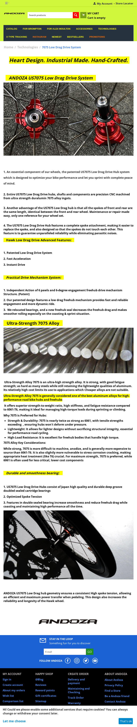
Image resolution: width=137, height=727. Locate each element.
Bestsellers (75, 37)
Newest (57, 37)
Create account (13, 685)
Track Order (76, 697)
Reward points (45, 690)
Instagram (39, 37)
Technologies (107, 28)
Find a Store (112, 690)
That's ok (126, 721)
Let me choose (14, 721)
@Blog (39, 679)
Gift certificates (45, 695)
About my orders (14, 690)
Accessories (84, 28)
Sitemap (40, 701)
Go (89, 652)
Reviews (40, 685)
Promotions (97, 37)
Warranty (74, 703)
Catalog (11, 28)
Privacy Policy (114, 685)
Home (8, 47)
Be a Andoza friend (117, 696)
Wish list (8, 695)
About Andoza (114, 679)
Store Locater (124, 3)
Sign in (7, 679)
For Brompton (32, 28)
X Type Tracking (16, 37)
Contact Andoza (115, 701)
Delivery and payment (76, 681)
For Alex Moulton (58, 28)
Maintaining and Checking (79, 690)
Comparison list (13, 701)
